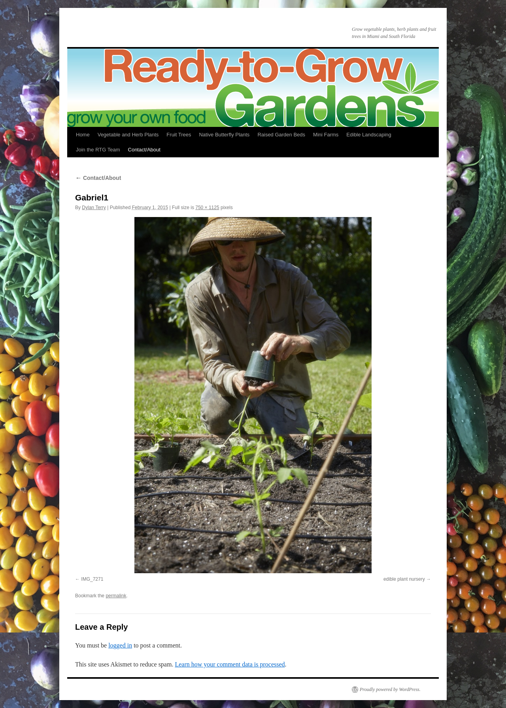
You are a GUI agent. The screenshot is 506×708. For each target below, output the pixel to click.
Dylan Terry (94, 207)
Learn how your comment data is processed (230, 664)
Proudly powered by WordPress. (390, 689)
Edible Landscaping (368, 135)
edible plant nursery (404, 579)
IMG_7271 (92, 579)
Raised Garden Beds (281, 135)
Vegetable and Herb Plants (128, 135)
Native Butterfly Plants (224, 135)
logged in (120, 645)
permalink (116, 595)
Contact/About (144, 150)
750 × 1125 (207, 207)
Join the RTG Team (98, 150)
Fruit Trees (178, 135)
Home (83, 135)
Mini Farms (325, 135)
